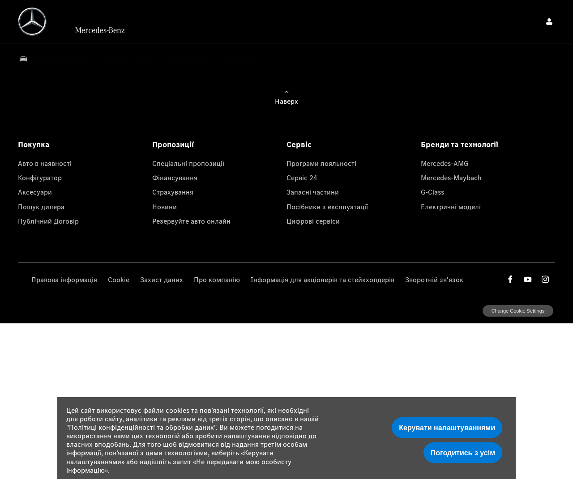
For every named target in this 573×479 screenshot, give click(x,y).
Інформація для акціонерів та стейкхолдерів (322, 279)
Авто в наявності (45, 163)
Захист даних (161, 279)
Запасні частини (312, 191)
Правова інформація (64, 279)
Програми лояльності (321, 163)
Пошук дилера (41, 206)
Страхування (172, 191)
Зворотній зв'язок (434, 279)
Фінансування (174, 177)
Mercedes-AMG (444, 163)
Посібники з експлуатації (327, 206)
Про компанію (217, 279)
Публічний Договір (48, 220)
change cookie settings (518, 311)
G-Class (432, 191)
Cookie (118, 279)
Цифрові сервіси (313, 220)
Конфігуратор (40, 177)
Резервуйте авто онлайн (191, 220)
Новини (164, 206)
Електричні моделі (451, 206)
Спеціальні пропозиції (188, 163)
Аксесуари (35, 191)
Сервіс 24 (301, 177)
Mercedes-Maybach (451, 177)
